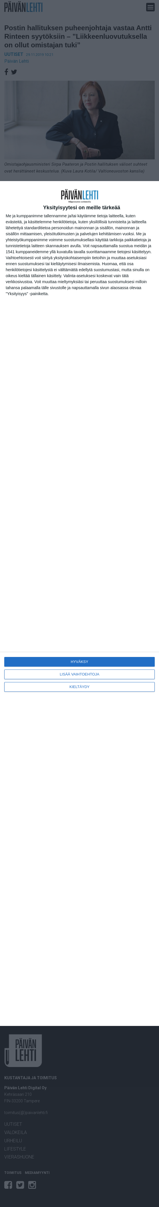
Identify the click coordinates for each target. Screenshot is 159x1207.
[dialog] (79, 603)
